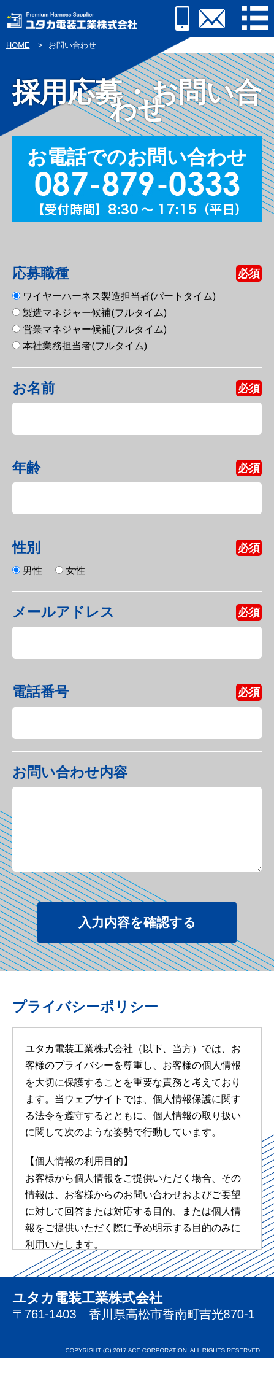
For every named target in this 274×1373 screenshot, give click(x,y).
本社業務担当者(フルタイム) (79, 346)
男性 (27, 570)
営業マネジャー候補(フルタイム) (89, 329)
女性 (70, 570)
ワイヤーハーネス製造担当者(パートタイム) (114, 296)
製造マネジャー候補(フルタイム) (89, 312)
